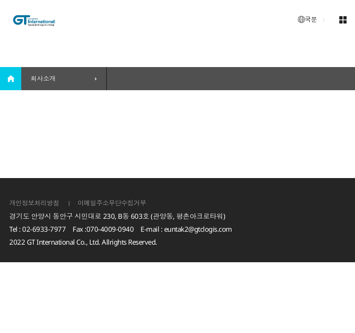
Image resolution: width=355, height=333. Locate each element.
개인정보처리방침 (34, 202)
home (10, 78)
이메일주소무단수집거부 (112, 202)
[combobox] (63, 78)
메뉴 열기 (343, 19)
